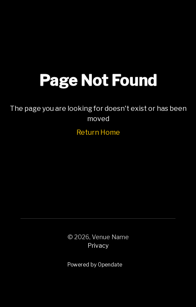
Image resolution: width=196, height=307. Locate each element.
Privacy (98, 245)
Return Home (98, 132)
